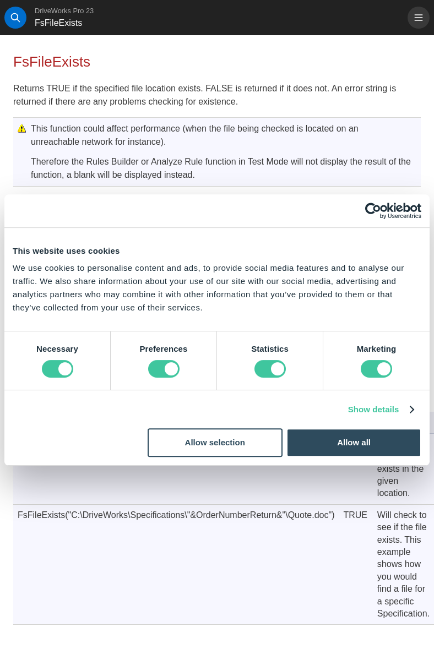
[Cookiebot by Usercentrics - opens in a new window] (373, 211)
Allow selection (215, 442)
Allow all (354, 442)
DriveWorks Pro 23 (64, 11)
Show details (373, 409)
